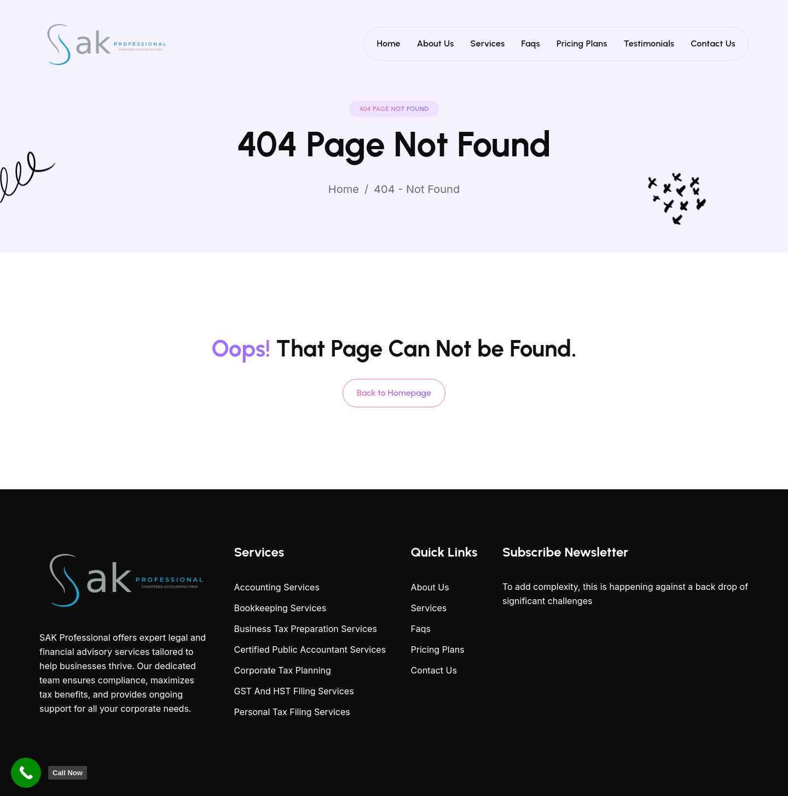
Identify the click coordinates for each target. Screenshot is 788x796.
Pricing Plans (582, 43)
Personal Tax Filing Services (292, 711)
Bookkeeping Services (280, 607)
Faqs (531, 43)
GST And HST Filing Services (294, 691)
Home (389, 43)
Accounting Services (276, 587)
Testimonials (649, 43)
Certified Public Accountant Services (310, 649)
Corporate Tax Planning (282, 670)
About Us (435, 43)
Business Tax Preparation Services (305, 628)
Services (488, 43)
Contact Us (713, 43)
